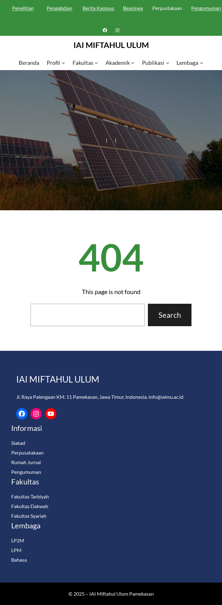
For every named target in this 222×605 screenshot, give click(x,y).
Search (169, 314)
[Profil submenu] (63, 62)
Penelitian (23, 8)
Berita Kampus (98, 8)
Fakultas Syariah (28, 516)
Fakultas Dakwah (29, 506)
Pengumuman (26, 472)
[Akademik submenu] (133, 62)
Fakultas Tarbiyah (30, 496)
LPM (16, 550)
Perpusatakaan (27, 452)
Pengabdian (59, 8)
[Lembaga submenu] (201, 62)
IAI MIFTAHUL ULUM (111, 45)
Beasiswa (133, 8)
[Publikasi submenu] (167, 62)
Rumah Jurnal (26, 462)
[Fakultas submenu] (96, 62)
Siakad (18, 443)
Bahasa (19, 560)
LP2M (17, 540)
